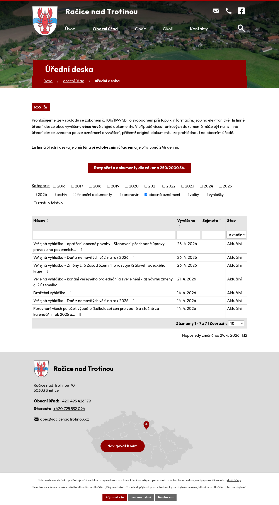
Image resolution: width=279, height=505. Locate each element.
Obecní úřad (105, 28)
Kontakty (199, 28)
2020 (134, 186)
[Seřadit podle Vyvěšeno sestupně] (179, 227)
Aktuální (234, 243)
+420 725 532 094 (69, 408)
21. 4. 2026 (186, 279)
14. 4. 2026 (186, 292)
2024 (208, 186)
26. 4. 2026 (187, 257)
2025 (227, 186)
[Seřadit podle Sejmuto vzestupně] (220, 219)
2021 (152, 186)
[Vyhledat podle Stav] (236, 235)
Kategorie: (41, 185)
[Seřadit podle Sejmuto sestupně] (220, 221)
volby (194, 194)
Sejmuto (210, 220)
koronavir (130, 194)
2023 (189, 186)
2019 (115, 186)
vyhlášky (216, 194)
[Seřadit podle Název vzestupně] (47, 219)
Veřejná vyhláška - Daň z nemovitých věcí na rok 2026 (84, 257)
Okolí (168, 28)
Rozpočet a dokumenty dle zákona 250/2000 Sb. (139, 167)
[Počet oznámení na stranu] (236, 323)
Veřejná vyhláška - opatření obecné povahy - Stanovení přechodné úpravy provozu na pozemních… (99, 246)
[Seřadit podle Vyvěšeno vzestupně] (179, 225)
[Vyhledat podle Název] (104, 235)
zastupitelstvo (50, 202)
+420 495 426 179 (75, 401)
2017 (79, 186)
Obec (140, 28)
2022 (170, 186)
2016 (61, 186)
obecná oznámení (164, 194)
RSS (41, 107)
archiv (61, 194)
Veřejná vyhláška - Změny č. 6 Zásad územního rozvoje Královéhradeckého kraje (99, 268)
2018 (97, 186)
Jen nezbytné (141, 497)
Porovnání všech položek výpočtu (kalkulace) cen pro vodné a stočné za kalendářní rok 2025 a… (96, 311)
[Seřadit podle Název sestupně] (47, 221)
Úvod (70, 28)
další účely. (234, 480)
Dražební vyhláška (53, 292)
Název (39, 220)
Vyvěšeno (186, 220)
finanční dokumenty (94, 194)
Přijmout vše (114, 497)
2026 (42, 194)
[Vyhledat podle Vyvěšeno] (188, 235)
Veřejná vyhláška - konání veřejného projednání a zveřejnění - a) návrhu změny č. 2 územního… (103, 282)
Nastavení (166, 497)
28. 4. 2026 (187, 243)
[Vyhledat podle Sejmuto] (213, 235)
